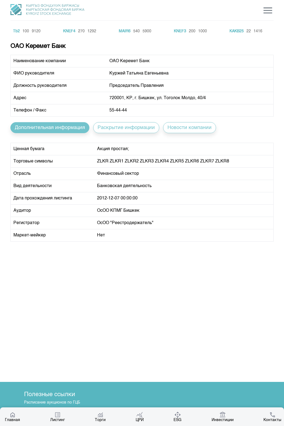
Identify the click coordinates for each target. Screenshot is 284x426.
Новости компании (189, 127)
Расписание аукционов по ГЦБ (52, 402)
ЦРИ (140, 416)
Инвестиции (223, 416)
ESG (177, 416)
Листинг (57, 416)
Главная (12, 416)
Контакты (272, 416)
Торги (100, 416)
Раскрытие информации (126, 127)
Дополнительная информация (50, 127)
